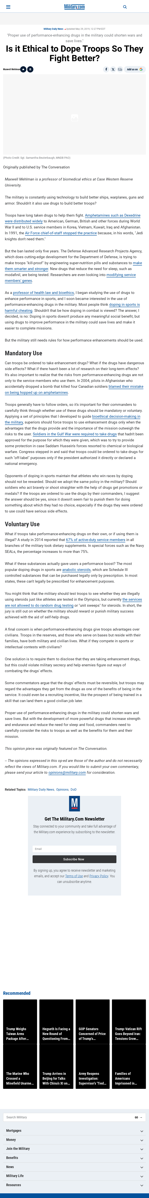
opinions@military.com (67, 769)
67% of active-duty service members (95, 536)
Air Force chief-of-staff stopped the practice (61, 230)
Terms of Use (74, 870)
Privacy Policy (98, 870)
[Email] (120, 69)
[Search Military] (67, 1117)
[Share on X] (113, 69)
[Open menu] (8, 7)
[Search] (120, 7)
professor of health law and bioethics (43, 289)
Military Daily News (53, 29)
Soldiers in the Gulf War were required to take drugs (75, 431)
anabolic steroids (76, 566)
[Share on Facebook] (106, 69)
